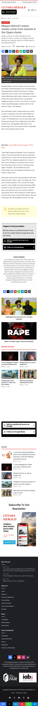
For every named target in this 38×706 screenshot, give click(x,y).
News (9, 18)
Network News (5, 622)
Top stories (19, 693)
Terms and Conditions (7, 606)
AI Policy (3, 609)
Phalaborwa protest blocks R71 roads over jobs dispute (8, 382)
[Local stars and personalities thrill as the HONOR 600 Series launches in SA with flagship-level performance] (6, 454)
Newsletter (4, 645)
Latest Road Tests (6, 639)
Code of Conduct (6, 603)
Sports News (5, 625)
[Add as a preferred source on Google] (9, 12)
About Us (4, 594)
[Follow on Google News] (19, 247)
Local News (4, 619)
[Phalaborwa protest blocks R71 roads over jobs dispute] (9, 374)
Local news (15, 18)
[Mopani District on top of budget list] (28, 356)
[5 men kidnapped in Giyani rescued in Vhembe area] (9, 356)
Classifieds (4, 636)
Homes (3, 642)
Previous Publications (7, 597)
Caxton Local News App (8, 648)
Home (3, 18)
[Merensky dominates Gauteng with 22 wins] (28, 374)
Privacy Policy (5, 600)
